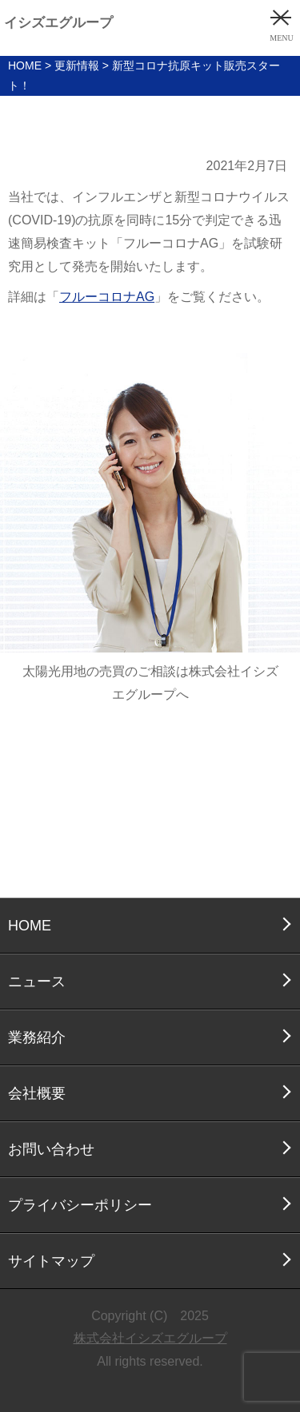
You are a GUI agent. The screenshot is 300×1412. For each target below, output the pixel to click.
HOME (29, 926)
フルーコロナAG (106, 296)
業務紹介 (37, 1037)
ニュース (37, 982)
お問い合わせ (51, 1149)
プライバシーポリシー (80, 1205)
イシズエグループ (58, 23)
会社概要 (37, 1093)
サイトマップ (51, 1261)
